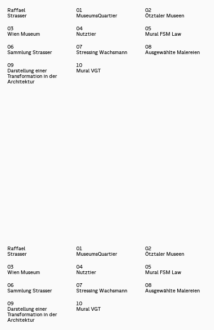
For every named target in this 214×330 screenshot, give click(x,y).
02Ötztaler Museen (164, 12)
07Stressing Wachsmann (101, 49)
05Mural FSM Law (163, 31)
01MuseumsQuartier (96, 12)
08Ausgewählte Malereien (172, 49)
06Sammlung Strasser (29, 49)
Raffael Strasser (7, 12)
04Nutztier (86, 31)
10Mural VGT (88, 67)
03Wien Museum (23, 31)
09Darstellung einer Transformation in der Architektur (32, 73)
